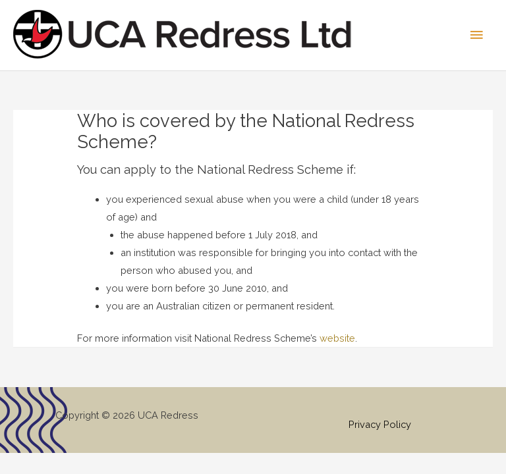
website (337, 338)
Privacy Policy (380, 424)
